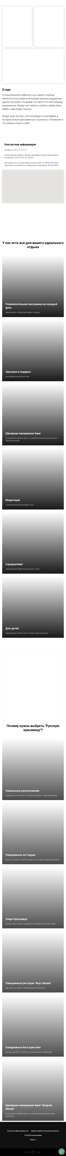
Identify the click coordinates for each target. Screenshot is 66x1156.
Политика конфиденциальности (17, 1131)
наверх (33, 1140)
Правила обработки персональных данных (45, 1131)
